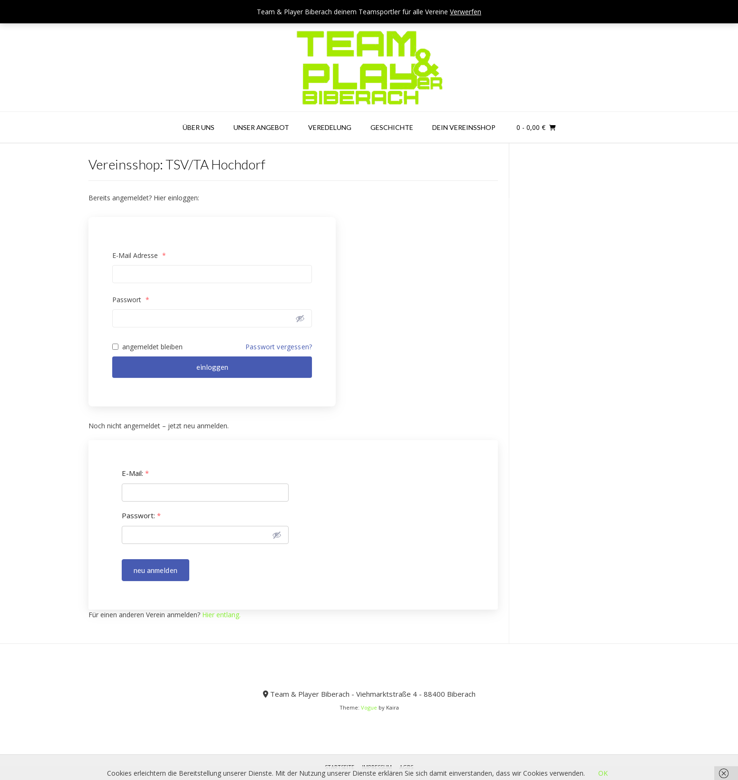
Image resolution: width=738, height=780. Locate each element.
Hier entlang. (221, 614)
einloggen (212, 367)
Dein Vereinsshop (463, 127)
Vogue (369, 707)
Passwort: (141, 515)
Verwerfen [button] (465, 11)
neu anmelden (155, 570)
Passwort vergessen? (278, 346)
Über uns (198, 127)
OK (603, 773)
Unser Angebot (261, 127)
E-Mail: (135, 473)
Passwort (130, 299)
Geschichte (391, 127)
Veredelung (329, 127)
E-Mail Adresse (139, 255)
